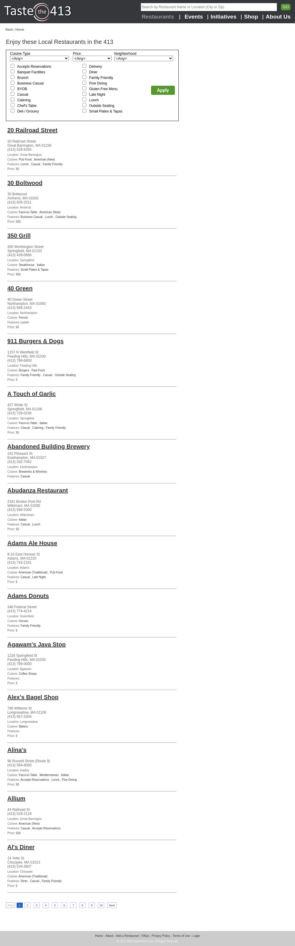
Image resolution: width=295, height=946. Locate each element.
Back (9, 29)
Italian (41, 265)
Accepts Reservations (34, 66)
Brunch (23, 78)
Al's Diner (21, 847)
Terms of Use (181, 935)
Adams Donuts (28, 596)
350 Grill (19, 235)
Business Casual (30, 83)
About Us (278, 17)
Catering (24, 100)
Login (196, 935)
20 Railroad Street (32, 130)
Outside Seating (101, 106)
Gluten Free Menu (103, 89)
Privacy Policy (161, 935)
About (109, 935)
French (23, 317)
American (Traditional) (33, 572)
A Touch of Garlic (31, 394)
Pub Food (25, 159)
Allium (16, 798)
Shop (251, 17)
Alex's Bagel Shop (33, 697)
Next (112, 905)
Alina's (16, 750)
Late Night (97, 94)
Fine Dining (98, 83)
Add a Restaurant (127, 935)
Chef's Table (27, 106)
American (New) (44, 159)
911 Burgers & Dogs (35, 341)
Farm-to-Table (28, 212)
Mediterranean (49, 775)
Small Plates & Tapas (105, 111)
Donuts (23, 621)
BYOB (22, 89)
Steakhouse (26, 265)
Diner (93, 72)
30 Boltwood (24, 183)
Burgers (24, 370)
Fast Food (38, 370)
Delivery (95, 66)
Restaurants (158, 17)
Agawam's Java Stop (36, 644)
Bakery (23, 726)
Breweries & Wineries (33, 471)
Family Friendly (101, 78)
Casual (22, 94)
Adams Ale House (32, 543)
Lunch (94, 100)
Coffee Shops (28, 673)
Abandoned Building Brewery (48, 446)
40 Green (20, 288)
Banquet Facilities (31, 72)
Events (194, 17)
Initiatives (223, 17)
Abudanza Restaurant (37, 490)
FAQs (145, 935)
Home (19, 29)
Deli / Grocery (28, 111)
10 (101, 905)
